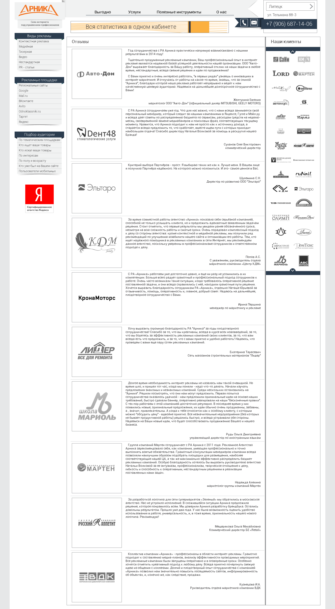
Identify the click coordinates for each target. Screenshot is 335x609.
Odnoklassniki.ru (30, 111)
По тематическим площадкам (39, 140)
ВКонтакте (26, 101)
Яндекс (23, 122)
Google (23, 90)
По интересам (28, 155)
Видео (23, 57)
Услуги (134, 11)
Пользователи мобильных (37, 171)
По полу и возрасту (32, 161)
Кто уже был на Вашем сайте (38, 166)
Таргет (23, 116)
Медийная (26, 46)
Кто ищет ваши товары (35, 145)
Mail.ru (23, 96)
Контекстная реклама (34, 41)
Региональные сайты (33, 85)
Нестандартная (29, 62)
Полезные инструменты (179, 11)
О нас (221, 11)
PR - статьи (26, 67)
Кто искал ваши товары (35, 150)
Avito (22, 106)
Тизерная (25, 52)
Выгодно (103, 11)
